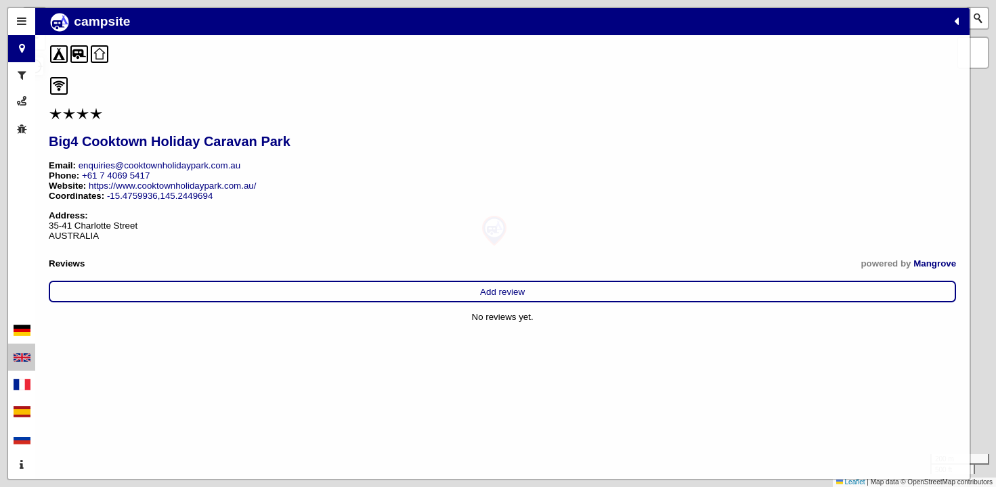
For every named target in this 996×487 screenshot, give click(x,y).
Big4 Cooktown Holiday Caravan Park (169, 141)
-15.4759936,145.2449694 (160, 196)
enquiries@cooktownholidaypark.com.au (160, 165)
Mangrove (284, 263)
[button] (494, 231)
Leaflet (850, 482)
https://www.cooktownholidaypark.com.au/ (172, 186)
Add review (177, 292)
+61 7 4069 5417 (116, 175)
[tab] (21, 21)
